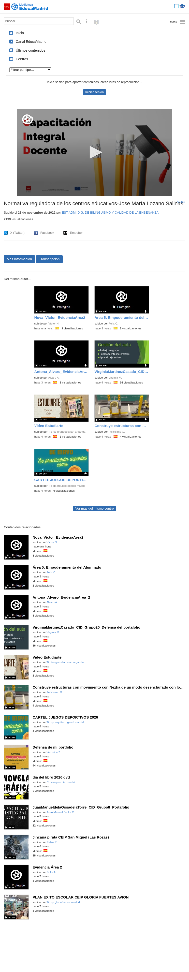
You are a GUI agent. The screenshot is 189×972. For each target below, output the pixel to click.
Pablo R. (52, 842)
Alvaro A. (53, 377)
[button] (94, 152)
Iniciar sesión (94, 92)
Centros (22, 59)
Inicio (20, 33)
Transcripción (49, 259)
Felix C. (113, 323)
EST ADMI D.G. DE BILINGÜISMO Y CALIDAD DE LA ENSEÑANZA (110, 212)
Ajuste (181, 202)
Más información (19, 259)
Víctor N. (53, 323)
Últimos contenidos (30, 50)
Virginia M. (115, 377)
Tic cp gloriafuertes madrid (63, 902)
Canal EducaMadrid (31, 42)
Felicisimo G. (117, 431)
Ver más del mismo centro (94, 508)
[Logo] (27, 119)
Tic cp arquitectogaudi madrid (66, 485)
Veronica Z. (54, 752)
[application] (94, 152)
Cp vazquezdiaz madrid (61, 782)
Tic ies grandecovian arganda (66, 431)
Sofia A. (52, 872)
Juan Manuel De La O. (61, 812)
